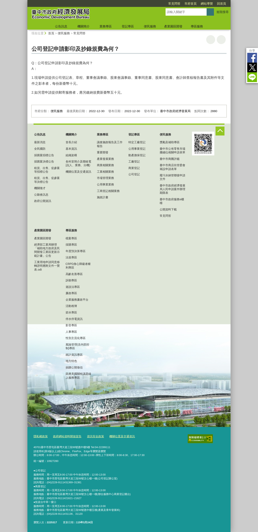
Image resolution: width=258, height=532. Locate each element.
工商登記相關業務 (108, 191)
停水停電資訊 (74, 319)
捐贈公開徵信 (74, 367)
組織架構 (71, 155)
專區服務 (197, 26)
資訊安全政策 (92, 436)
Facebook (252, 58)
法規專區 (71, 257)
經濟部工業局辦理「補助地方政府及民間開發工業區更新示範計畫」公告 (47, 250)
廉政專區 (71, 293)
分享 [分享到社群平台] (252, 50)
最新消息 (40, 142)
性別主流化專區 (76, 338)
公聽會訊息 (41, 194)
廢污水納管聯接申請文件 (172, 177)
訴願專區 (71, 280)
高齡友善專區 (74, 274)
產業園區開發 (173, 26)
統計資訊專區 (74, 354)
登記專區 (128, 26)
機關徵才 (40, 188)
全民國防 (40, 148)
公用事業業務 (105, 184)
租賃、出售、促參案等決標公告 (47, 179)
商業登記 (134, 168)
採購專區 (71, 244)
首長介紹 (71, 142)
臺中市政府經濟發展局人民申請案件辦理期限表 (172, 189)
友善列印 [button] (210, 39)
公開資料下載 (168, 209)
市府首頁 (190, 3)
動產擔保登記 (136, 155)
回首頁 (221, 3)
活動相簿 (71, 306)
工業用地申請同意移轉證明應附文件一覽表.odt (47, 265)
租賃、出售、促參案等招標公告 (47, 169)
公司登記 (134, 174)
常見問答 (174, 3)
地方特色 (71, 361)
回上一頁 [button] (221, 39)
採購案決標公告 (44, 161)
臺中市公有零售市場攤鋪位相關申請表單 (172, 150)
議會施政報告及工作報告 (109, 144)
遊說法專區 (73, 286)
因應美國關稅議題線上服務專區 (78, 375)
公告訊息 (61, 26)
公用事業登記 (136, 148)
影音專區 (71, 325)
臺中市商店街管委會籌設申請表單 (172, 167)
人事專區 (71, 331)
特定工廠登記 (136, 142)
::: (25, 1)
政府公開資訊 (42, 201)
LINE (252, 77)
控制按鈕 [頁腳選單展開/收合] (220, 131)
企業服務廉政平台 (77, 299)
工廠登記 (134, 161)
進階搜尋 (222, 12)
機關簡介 (83, 26)
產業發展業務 (105, 158)
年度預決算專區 (76, 251)
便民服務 (150, 26)
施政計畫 (102, 197)
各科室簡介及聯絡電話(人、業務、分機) (78, 163)
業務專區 (106, 26)
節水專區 (71, 312)
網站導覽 (207, 3)
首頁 (51, 33)
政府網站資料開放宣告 (65, 436)
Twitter (252, 67)
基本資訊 (71, 148)
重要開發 (102, 152)
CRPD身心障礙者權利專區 (78, 265)
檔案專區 (71, 238)
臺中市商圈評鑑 (170, 158)
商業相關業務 (105, 165)
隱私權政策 (40, 436)
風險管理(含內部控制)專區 (77, 346)
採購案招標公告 (44, 155)
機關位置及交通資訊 (78, 171)
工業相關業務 (105, 171)
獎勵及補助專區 (170, 142)
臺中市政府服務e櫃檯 (172, 201)
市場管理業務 (105, 178)
